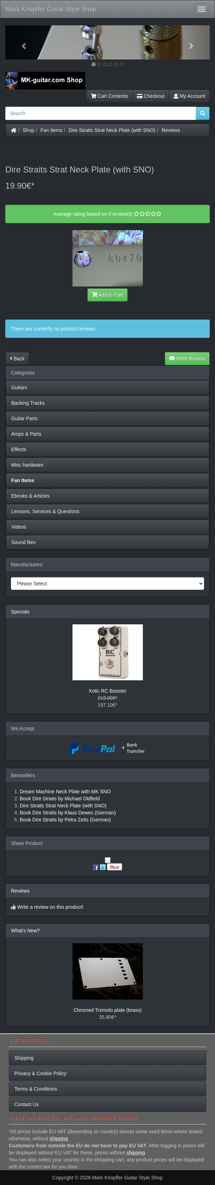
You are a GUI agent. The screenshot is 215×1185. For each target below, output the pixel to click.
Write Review (187, 358)
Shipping (24, 1058)
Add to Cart (108, 295)
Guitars (19, 387)
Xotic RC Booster (107, 691)
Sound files (23, 542)
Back (17, 358)
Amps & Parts (26, 434)
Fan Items (51, 130)
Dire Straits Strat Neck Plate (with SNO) (112, 130)
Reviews (171, 130)
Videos (18, 527)
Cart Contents (109, 96)
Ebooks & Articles (30, 496)
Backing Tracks (28, 403)
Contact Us (26, 1104)
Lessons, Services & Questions (45, 511)
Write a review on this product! (50, 907)
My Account (189, 96)
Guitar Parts (24, 418)
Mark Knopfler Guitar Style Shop (51, 9)
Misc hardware (27, 465)
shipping (59, 1138)
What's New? (25, 930)
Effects (18, 449)
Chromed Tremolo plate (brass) (108, 1010)
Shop (28, 130)
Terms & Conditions (35, 1089)
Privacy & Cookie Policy (40, 1073)
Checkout (151, 96)
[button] (20, 42)
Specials (20, 611)
